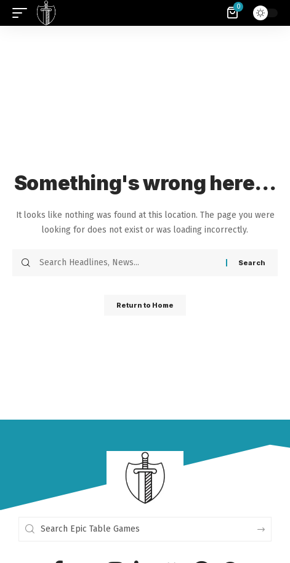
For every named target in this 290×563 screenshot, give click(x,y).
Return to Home (145, 305)
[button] (22, 13)
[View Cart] (233, 13)
